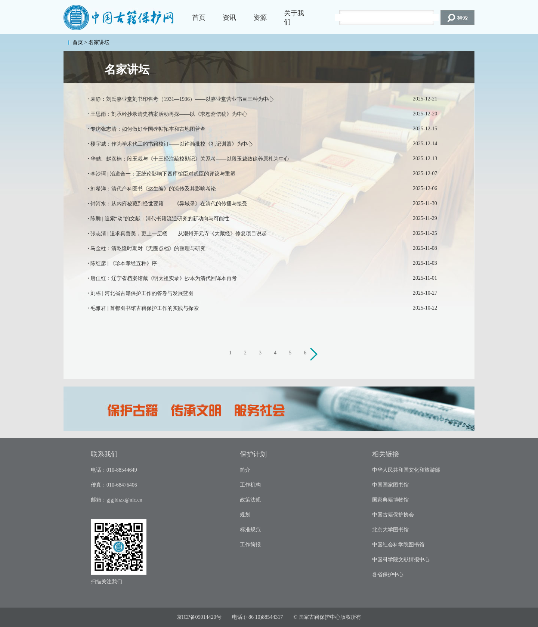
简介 (245, 470)
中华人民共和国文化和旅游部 (406, 470)
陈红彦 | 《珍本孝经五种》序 (123, 263)
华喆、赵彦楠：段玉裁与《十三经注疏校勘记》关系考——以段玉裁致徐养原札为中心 (189, 159)
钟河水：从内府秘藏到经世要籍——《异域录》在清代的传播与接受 (168, 204)
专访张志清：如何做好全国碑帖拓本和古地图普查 (147, 129)
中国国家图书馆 (390, 485)
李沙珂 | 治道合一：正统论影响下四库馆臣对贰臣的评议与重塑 (162, 174)
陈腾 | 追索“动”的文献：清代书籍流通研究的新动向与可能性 (159, 218)
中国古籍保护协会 (393, 515)
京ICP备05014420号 (199, 617)
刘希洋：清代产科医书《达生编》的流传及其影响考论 (153, 189)
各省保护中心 (388, 574)
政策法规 (250, 500)
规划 (245, 515)
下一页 (315, 355)
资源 (260, 17)
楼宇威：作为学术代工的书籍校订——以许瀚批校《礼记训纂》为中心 (171, 144)
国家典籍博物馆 (390, 500)
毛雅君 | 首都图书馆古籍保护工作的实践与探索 (144, 308)
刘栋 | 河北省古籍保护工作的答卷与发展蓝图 (142, 293)
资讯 (229, 17)
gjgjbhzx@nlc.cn (124, 500)
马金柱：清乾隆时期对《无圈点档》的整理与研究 (147, 248)
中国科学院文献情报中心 (401, 559)
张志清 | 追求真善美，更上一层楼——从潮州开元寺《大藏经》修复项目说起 (178, 233)
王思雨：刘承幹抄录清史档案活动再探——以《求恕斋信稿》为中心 (168, 114)
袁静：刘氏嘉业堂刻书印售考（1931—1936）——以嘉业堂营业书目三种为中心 (181, 99)
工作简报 (250, 544)
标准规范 (250, 530)
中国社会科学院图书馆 (398, 544)
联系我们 (104, 454)
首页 (198, 17)
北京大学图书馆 (390, 530)
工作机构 (250, 485)
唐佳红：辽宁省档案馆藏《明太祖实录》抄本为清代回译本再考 (163, 278)
